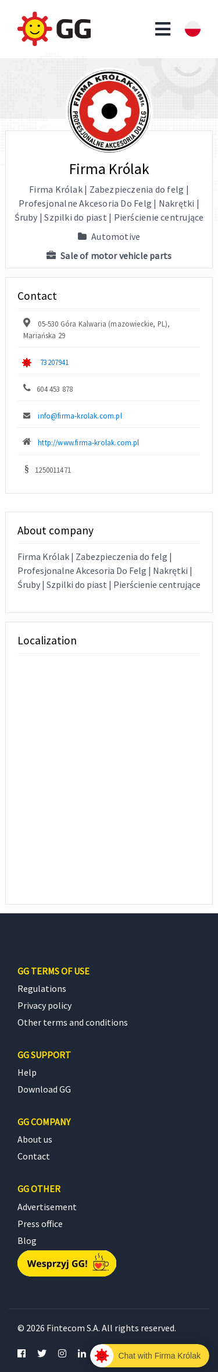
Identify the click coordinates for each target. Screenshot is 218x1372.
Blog (27, 1240)
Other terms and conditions (72, 1022)
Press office (40, 1223)
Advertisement (47, 1207)
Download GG (44, 1089)
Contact (33, 1156)
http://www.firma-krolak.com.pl (88, 442)
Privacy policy (44, 1005)
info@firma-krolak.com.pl (79, 415)
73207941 (54, 362)
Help (27, 1072)
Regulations (41, 988)
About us (34, 1139)
